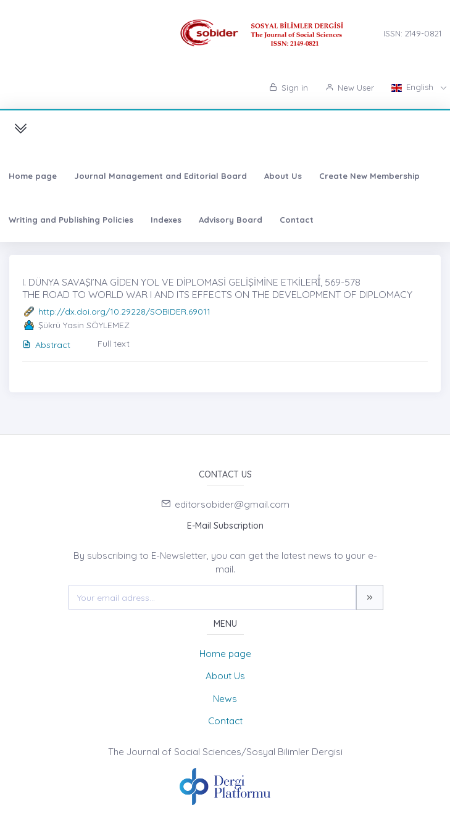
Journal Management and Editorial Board (160, 176)
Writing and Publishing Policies (71, 220)
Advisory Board (230, 220)
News (225, 698)
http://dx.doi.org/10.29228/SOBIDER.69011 (124, 311)
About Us (283, 176)
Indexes (166, 220)
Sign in (288, 88)
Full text (114, 343)
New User (349, 88)
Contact (297, 220)
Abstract (46, 344)
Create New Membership (369, 176)
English (413, 87)
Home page (33, 176)
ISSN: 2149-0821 (412, 33)
